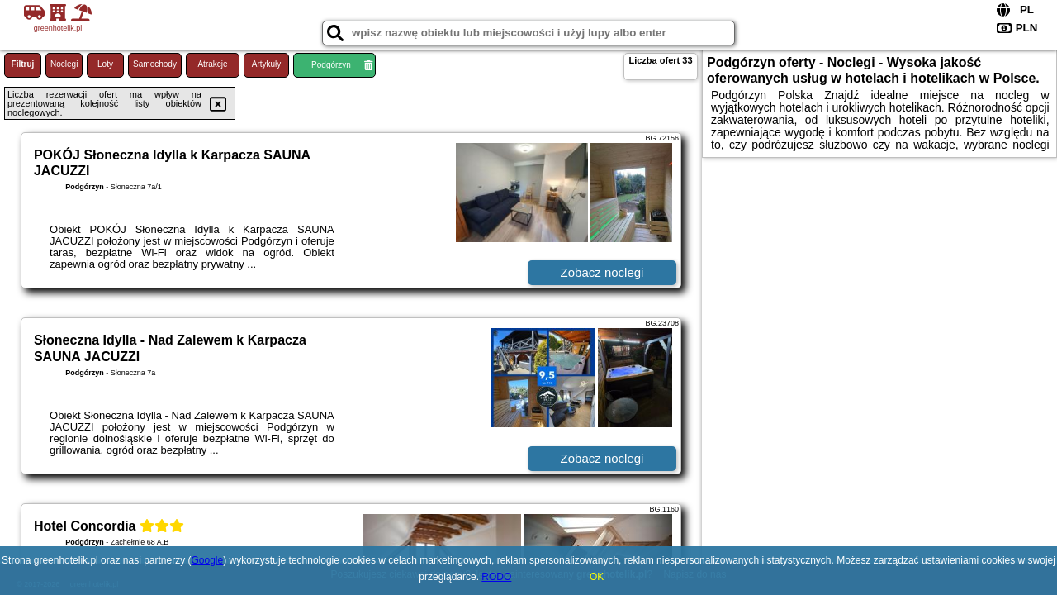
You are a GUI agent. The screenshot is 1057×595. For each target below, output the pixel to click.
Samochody (155, 64)
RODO (496, 577)
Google (208, 560)
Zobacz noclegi (602, 272)
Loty (105, 64)
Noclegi (64, 64)
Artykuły (267, 64)
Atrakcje (212, 64)
